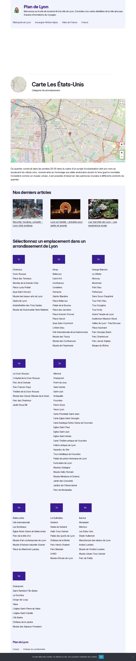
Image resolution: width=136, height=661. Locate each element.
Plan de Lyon (36, 6)
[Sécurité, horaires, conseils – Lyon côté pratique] (28, 209)
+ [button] (122, 152)
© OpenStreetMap (120, 161)
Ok (101, 657)
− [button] (121, 156)
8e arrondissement (51, 90)
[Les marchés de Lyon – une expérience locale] (103, 209)
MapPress (112, 161)
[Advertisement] (68, 51)
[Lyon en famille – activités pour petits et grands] (65, 209)
